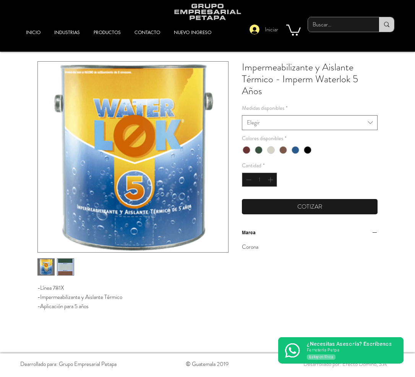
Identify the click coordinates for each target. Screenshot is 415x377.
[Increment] (271, 179)
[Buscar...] (338, 24)
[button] (293, 29)
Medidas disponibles (265, 108)
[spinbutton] (259, 179)
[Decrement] (248, 179)
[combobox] (310, 122)
